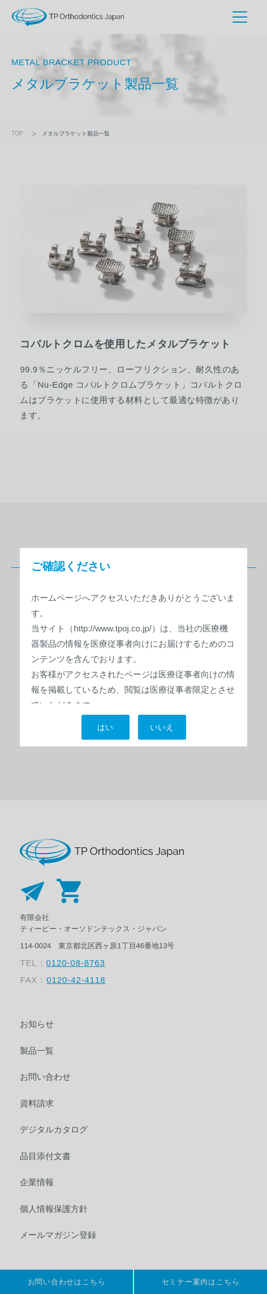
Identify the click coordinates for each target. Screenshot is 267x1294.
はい (105, 727)
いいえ (162, 727)
